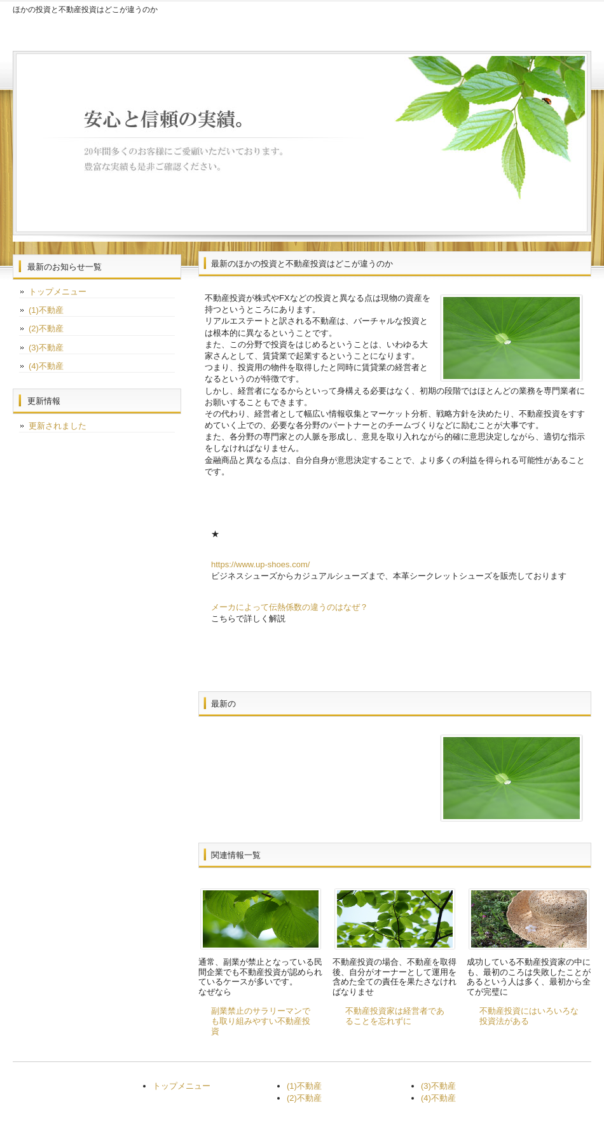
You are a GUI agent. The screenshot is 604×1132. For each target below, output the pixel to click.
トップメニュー (57, 291)
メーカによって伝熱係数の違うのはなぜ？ (289, 607)
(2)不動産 (46, 328)
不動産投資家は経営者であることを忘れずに (394, 1016)
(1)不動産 (46, 310)
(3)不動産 (46, 347)
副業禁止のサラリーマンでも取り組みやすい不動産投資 (260, 1020)
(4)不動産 (46, 366)
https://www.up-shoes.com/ (260, 564)
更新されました (57, 426)
